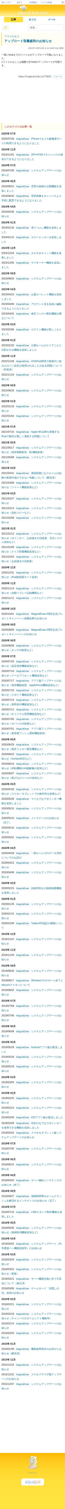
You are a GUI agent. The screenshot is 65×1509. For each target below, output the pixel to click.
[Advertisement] (32, 100)
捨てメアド (6, 2)
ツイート (57, 76)
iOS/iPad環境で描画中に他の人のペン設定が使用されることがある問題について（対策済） (31, 365)
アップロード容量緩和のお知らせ (28, 41)
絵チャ (20, 2)
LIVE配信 (33, 2)
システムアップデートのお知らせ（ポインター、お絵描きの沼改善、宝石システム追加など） (31, 537)
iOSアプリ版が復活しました (47, 1117)
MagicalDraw (22, 139)
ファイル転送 (46, 2)
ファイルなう (11, 36)
